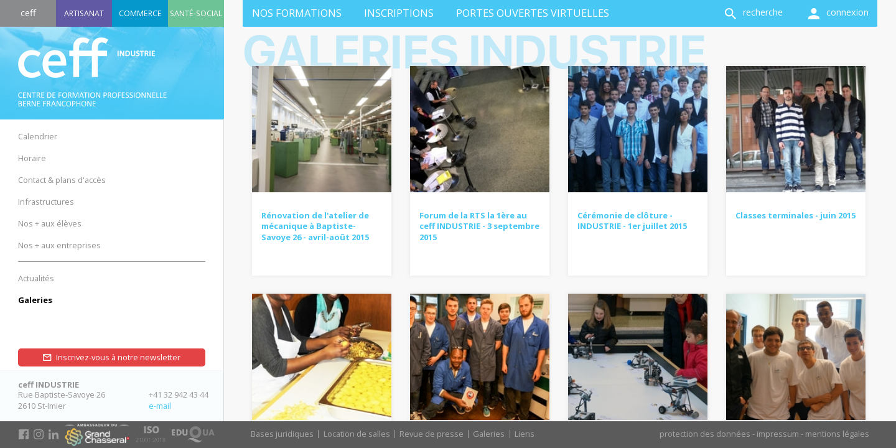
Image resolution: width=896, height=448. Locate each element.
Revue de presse (431, 433)
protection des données (705, 433)
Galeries (489, 433)
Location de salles (357, 433)
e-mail (160, 405)
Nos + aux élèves (50, 223)
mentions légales (837, 433)
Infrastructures (46, 201)
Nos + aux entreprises (59, 245)
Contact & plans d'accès (62, 179)
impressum (778, 433)
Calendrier (37, 136)
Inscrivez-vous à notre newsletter (118, 357)
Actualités (36, 278)
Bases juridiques (282, 433)
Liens (524, 433)
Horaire (32, 158)
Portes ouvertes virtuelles (532, 13)
